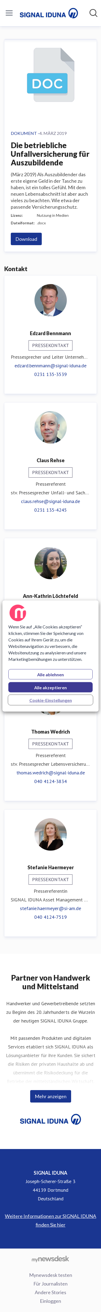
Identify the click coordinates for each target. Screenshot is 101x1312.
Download (26, 239)
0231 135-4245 (50, 510)
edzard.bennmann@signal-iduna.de (50, 365)
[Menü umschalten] (9, 13)
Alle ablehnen (50, 674)
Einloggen (50, 1301)
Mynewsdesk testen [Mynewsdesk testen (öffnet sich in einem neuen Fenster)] (50, 1275)
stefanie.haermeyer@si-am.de (50, 908)
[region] (50, 656)
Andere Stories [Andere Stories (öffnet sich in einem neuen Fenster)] (50, 1292)
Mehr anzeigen (51, 1096)
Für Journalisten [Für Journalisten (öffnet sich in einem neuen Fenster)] (50, 1284)
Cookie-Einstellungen (50, 700)
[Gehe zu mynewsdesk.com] (50, 1258)
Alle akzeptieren (50, 687)
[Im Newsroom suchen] (93, 13)
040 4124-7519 (50, 917)
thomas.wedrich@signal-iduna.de (50, 773)
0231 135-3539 (50, 374)
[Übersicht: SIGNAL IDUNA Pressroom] (49, 13)
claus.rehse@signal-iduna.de (50, 501)
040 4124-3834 (50, 781)
